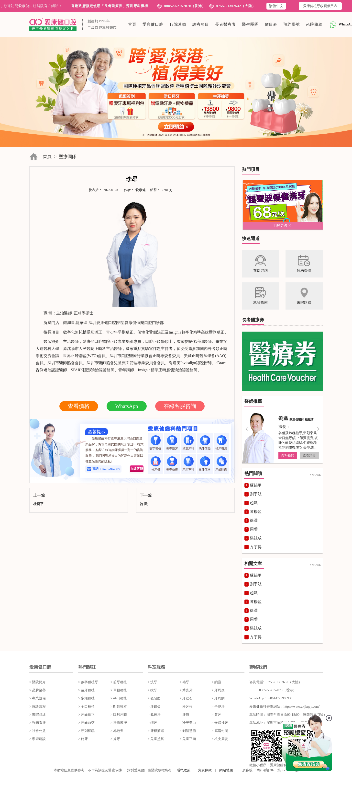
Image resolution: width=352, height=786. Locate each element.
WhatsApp (126, 406)
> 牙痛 (184, 715)
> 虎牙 (115, 739)
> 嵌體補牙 (219, 723)
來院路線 (314, 24)
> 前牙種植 (118, 682)
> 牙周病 (217, 698)
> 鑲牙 (152, 723)
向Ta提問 (287, 455)
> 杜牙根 (186, 706)
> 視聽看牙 (37, 723)
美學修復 (172, 463)
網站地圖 (226, 770)
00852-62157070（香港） (185, 6)
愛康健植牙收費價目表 (320, 6)
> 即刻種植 (118, 706)
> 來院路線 (37, 715)
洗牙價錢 (205, 442)
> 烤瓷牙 (186, 690)
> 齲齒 (216, 682)
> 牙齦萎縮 (156, 731)
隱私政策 (183, 770)
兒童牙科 (188, 442)
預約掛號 (291, 24)
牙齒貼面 (221, 463)
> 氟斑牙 (154, 715)
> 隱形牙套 (118, 715)
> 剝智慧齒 (188, 731)
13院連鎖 (177, 24)
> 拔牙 (152, 690)
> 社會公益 (37, 731)
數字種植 (155, 442)
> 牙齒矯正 (86, 715)
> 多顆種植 (86, 698)
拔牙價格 (205, 463)
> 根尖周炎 (219, 739)
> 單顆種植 (118, 690)
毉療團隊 (68, 156)
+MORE (315, 474)
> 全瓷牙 (217, 706)
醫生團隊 (250, 24)
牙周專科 (188, 463)
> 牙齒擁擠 (118, 723)
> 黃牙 (216, 715)
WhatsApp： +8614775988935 (270, 698)
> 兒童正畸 (188, 739)
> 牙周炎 (217, 690)
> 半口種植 (118, 698)
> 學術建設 (37, 739)
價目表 (271, 24)
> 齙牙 (83, 739)
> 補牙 (184, 682)
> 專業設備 (37, 698)
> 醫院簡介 (37, 682)
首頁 (132, 24)
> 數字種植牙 (88, 682)
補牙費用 (221, 442)
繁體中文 (276, 6)
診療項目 (200, 24)
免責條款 (205, 770)
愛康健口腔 (153, 24)
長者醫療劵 (225, 24)
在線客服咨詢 (180, 406)
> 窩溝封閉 (219, 731)
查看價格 (78, 406)
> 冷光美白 (188, 723)
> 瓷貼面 (154, 698)
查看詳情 (309, 455)
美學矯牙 (172, 442)
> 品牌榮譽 (37, 690)
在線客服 (136, 469)
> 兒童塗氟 (156, 739)
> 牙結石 (186, 698)
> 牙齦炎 (154, 706)
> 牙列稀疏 (86, 731)
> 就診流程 (37, 706)
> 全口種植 (86, 706)
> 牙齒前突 (86, 723)
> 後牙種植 (86, 690)
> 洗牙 (152, 682)
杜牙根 (156, 463)
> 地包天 (116, 731)
